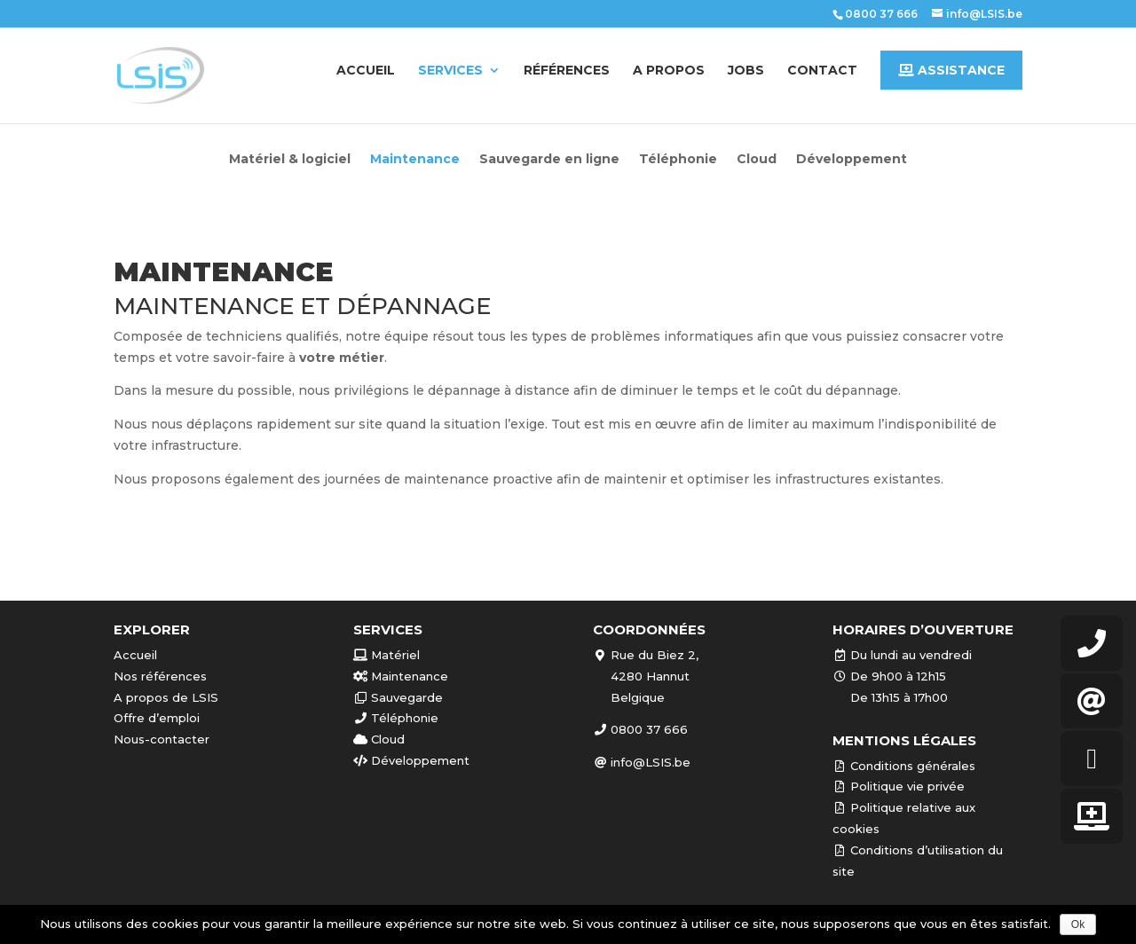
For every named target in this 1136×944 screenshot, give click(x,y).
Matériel (386, 655)
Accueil (365, 71)
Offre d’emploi (157, 718)
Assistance (951, 70)
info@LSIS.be (641, 762)
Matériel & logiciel (290, 160)
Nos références (160, 676)
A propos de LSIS (166, 697)
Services (450, 71)
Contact (822, 71)
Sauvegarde (398, 697)
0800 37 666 (881, 13)
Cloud (757, 160)
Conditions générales (903, 766)
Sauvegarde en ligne (549, 160)
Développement (851, 160)
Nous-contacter (161, 739)
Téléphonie (678, 160)
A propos (669, 71)
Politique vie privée (898, 786)
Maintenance (415, 160)
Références (567, 71)
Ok (1078, 924)
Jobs (746, 71)
